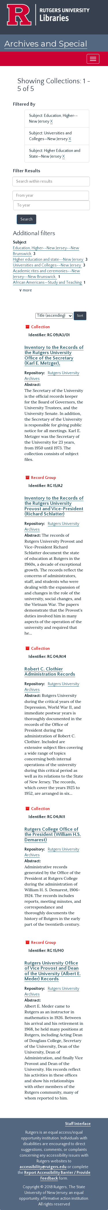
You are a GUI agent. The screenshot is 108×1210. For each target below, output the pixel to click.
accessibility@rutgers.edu (43, 1167)
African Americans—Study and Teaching (47, 282)
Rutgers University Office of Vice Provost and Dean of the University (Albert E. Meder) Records (52, 970)
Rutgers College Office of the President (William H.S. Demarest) (52, 834)
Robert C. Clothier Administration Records (49, 671)
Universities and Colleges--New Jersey (47, 265)
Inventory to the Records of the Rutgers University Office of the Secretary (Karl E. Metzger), (54, 355)
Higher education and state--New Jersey (48, 259)
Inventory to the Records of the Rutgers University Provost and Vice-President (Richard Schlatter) (54, 506)
